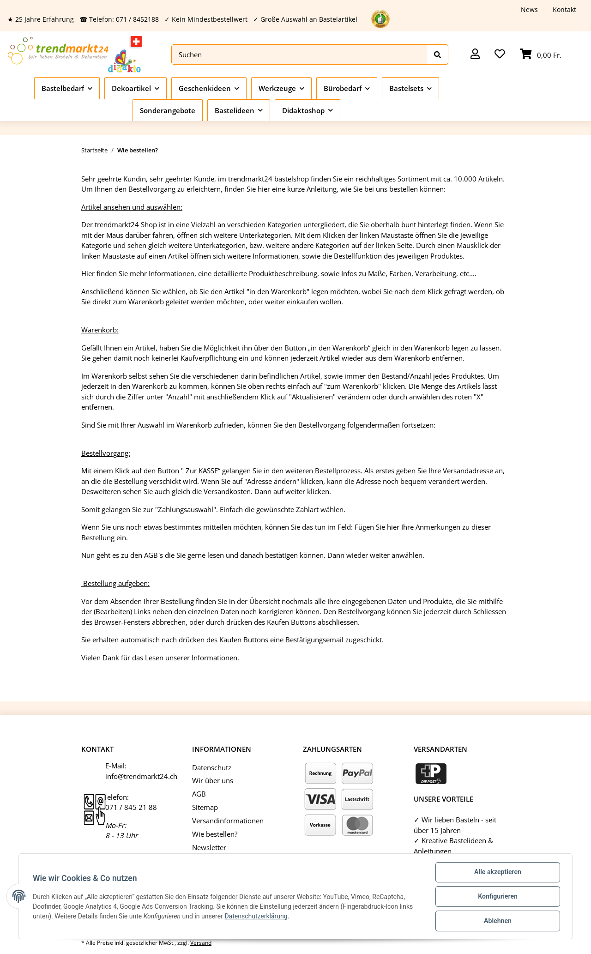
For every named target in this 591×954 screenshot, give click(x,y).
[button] (475, 55)
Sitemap (205, 807)
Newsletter (209, 847)
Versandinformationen (228, 820)
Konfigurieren (496, 897)
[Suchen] (299, 54)
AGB (199, 793)
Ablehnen (496, 921)
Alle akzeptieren (496, 873)
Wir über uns (212, 780)
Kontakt (564, 9)
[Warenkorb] (541, 55)
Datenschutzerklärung (256, 916)
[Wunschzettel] (500, 55)
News (529, 9)
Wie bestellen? (214, 834)
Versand (200, 943)
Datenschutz (211, 767)
